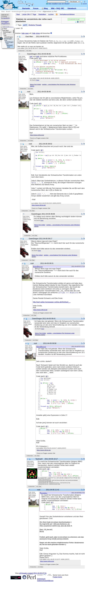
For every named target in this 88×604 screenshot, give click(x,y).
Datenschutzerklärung (45, 603)
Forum (35, 8)
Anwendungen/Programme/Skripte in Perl (26, 11)
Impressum (41, 601)
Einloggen (5, 22)
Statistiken (42, 14)
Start (3, 11)
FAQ (58, 8)
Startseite (26, 8)
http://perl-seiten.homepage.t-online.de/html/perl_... (52, 312)
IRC (62, 8)
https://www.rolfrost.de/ (37, 141)
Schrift (84, 4)
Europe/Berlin (5, 18)
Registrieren (5, 23)
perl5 (25, 25)
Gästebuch (71, 8)
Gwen (37, 83)
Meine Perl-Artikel (35, 87)
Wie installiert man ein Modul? (58, 4)
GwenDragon (38, 277)
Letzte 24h (26, 14)
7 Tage (33, 14)
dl (40, 58)
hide (23, 33)
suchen (51, 14)
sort (31, 56)
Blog (45, 8)
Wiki (53, 8)
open (27, 33)
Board (8, 11)
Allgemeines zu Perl (50, 11)
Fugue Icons (57, 599)
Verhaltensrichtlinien (67, 14)
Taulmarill (43, 514)
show (38, 33)
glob (37, 56)
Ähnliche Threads (35, 25)
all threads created (32, 595)
